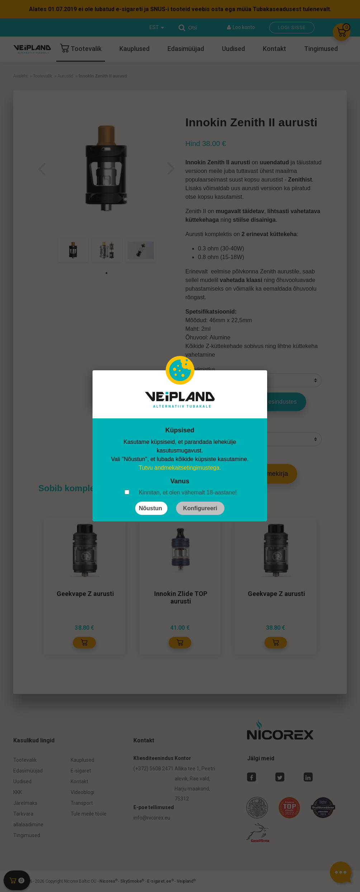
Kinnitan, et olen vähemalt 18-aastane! (188, 492)
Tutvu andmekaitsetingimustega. (180, 468)
